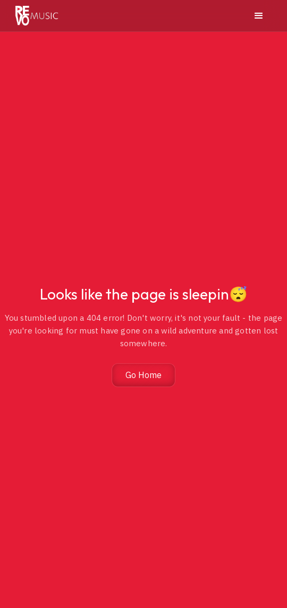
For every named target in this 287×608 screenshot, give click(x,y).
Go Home (143, 375)
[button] (259, 16)
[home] (36, 16)
